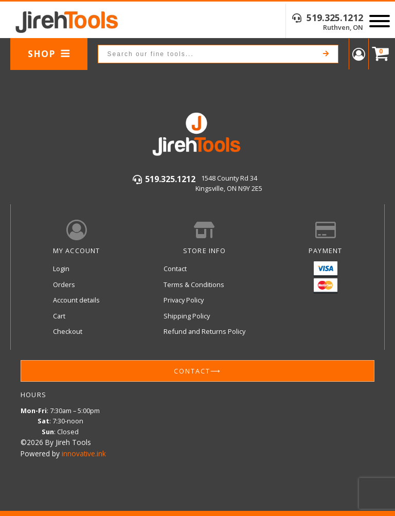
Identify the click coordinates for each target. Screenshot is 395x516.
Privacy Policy (184, 300)
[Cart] (378, 54)
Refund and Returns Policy (204, 331)
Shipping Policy (187, 316)
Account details (76, 300)
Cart (59, 316)
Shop (49, 53)
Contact (175, 268)
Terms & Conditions (194, 284)
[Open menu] (379, 21)
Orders (64, 284)
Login (61, 268)
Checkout (67, 331)
